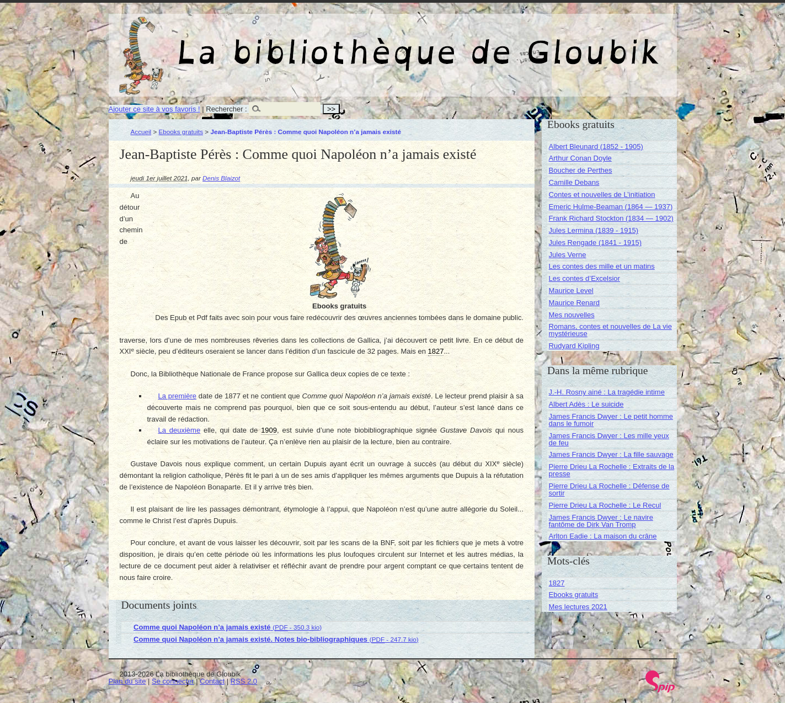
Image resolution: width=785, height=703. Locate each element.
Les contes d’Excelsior (584, 278)
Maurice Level (571, 290)
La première (177, 396)
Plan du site (127, 681)
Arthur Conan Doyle (580, 158)
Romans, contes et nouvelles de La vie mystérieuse (610, 330)
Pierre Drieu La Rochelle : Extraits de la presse (612, 470)
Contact (212, 681)
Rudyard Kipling (574, 346)
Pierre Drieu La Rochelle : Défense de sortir (609, 489)
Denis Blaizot (221, 178)
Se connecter (173, 681)
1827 (557, 583)
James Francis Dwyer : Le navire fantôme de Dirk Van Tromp (601, 521)
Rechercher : (226, 109)
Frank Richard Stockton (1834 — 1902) (611, 218)
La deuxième (179, 430)
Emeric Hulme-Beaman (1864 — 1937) (611, 207)
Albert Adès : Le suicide (586, 404)
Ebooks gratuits (181, 131)
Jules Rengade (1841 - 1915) (595, 242)
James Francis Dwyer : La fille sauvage (611, 454)
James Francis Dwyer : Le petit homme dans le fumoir (611, 420)
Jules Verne (567, 255)
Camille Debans (574, 182)
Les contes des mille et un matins (602, 266)
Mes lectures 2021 (578, 607)
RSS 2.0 (244, 681)
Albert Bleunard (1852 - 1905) (596, 146)
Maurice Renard (574, 303)
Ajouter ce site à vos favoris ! (154, 109)
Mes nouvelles (572, 315)
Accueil (141, 131)
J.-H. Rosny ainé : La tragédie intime (607, 392)
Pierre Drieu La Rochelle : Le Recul (605, 505)
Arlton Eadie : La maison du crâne (603, 536)
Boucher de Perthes (580, 170)
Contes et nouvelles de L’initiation (602, 194)
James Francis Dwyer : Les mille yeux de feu (609, 439)
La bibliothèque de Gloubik (510, 43)
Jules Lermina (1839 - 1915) (594, 230)
